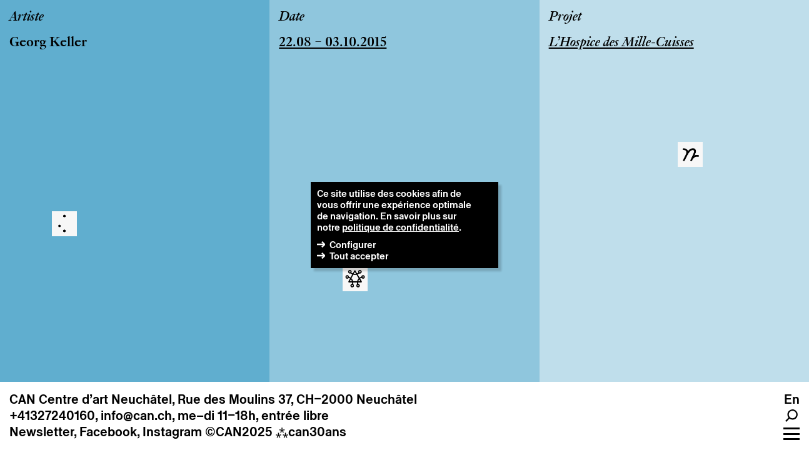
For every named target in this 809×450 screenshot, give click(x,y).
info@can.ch (136, 415)
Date (291, 17)
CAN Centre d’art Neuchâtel (90, 399)
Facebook (108, 432)
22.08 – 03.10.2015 (332, 43)
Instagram (172, 432)
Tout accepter (358, 255)
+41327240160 (52, 415)
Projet (565, 17)
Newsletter (41, 432)
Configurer (352, 244)
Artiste (26, 17)
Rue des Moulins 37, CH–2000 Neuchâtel (297, 399)
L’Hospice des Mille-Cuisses (621, 43)
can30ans (311, 432)
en (792, 399)
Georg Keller (48, 43)
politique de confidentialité (400, 227)
